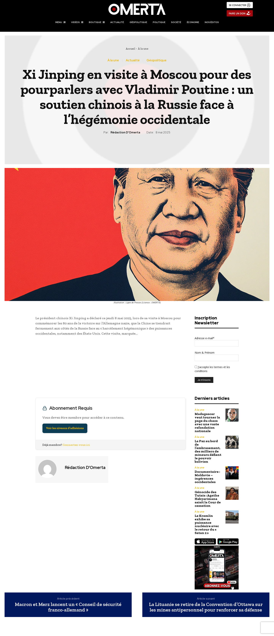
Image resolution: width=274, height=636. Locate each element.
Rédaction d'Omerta (125, 132)
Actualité (133, 60)
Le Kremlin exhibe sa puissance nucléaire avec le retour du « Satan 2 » (207, 524)
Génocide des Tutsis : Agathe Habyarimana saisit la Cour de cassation (208, 499)
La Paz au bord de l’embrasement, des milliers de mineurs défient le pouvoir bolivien (208, 451)
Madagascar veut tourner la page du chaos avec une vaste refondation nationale (207, 422)
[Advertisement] (110, 367)
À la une (143, 48)
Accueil (130, 48)
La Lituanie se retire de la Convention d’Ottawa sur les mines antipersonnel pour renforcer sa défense (206, 607)
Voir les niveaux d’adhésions (65, 428)
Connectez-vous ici (76, 445)
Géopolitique (156, 60)
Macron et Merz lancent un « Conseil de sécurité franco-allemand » (68, 607)
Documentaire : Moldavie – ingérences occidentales (207, 477)
